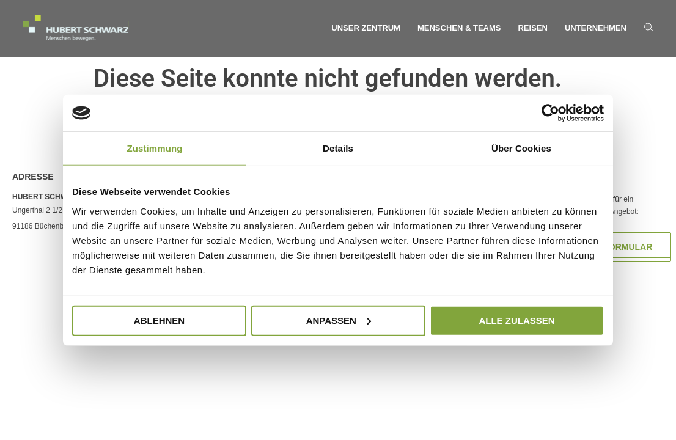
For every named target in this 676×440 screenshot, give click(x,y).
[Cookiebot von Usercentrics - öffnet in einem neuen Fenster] (550, 113)
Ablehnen (159, 320)
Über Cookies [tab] (521, 148)
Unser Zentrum (365, 27)
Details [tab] (338, 148)
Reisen (532, 27)
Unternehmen (595, 27)
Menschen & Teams (459, 27)
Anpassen (338, 320)
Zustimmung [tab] (155, 148)
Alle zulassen (516, 320)
